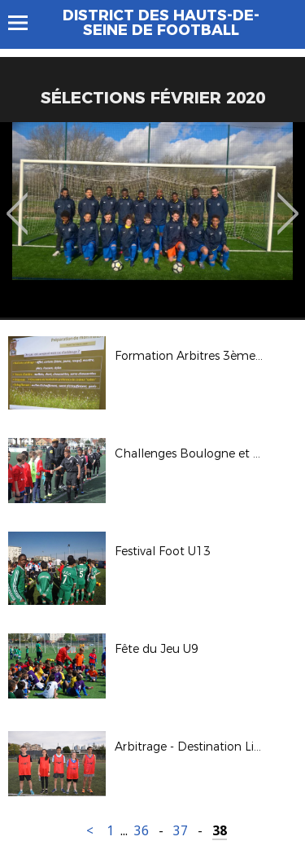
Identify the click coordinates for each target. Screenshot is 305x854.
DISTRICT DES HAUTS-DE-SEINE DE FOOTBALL (161, 23)
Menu (25, 23)
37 (180, 831)
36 (141, 831)
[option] (152, 220)
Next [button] (288, 202)
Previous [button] (17, 202)
